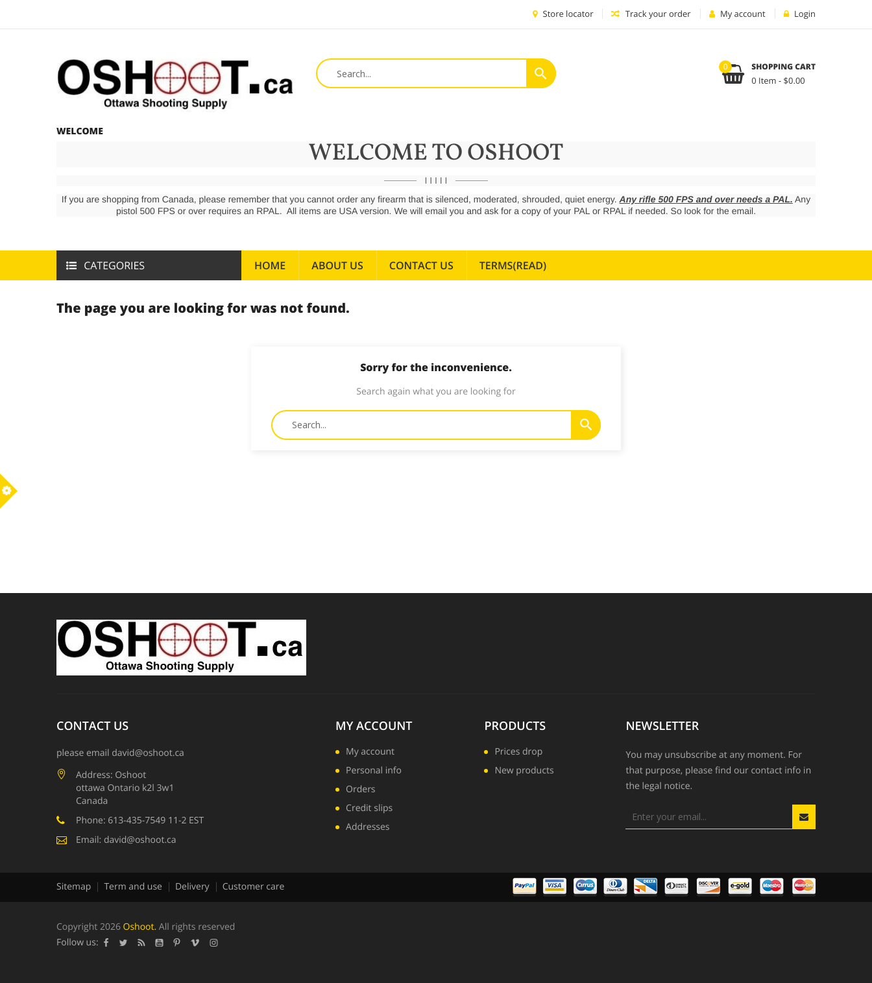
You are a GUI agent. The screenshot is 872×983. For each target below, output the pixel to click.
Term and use (133, 886)
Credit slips (369, 809)
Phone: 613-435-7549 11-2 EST (140, 820)
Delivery (192, 886)
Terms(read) (512, 265)
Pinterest (177, 943)
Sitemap (73, 886)
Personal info (374, 771)
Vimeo (195, 943)
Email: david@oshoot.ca (126, 840)
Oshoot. (140, 927)
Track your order (650, 13)
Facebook (106, 943)
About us (337, 265)
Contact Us (421, 265)
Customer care (254, 886)
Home (269, 265)
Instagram (214, 943)
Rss (141, 943)
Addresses (367, 828)
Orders (360, 790)
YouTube (160, 943)
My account (373, 726)
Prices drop (518, 752)
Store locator (563, 13)
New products (523, 771)
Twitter (123, 943)
